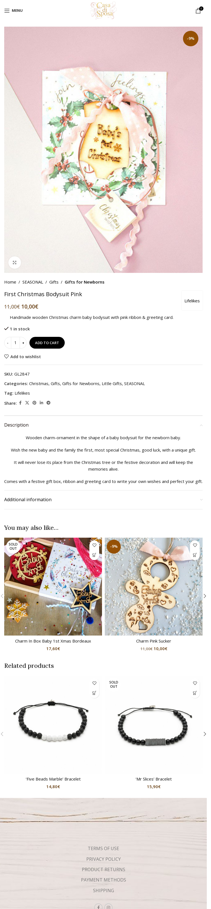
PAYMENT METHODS (103, 880)
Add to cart (47, 342)
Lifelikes (192, 300)
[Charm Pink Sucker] (154, 587)
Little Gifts (112, 383)
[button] (195, 555)
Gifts (54, 282)
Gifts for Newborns (85, 282)
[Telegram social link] (48, 403)
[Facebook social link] (20, 403)
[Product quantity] (15, 343)
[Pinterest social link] (34, 403)
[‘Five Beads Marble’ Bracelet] (53, 725)
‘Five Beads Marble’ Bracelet (53, 779)
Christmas (38, 383)
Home (10, 282)
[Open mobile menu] (13, 10)
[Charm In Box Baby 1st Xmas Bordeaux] (53, 587)
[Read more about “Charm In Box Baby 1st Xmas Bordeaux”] (94, 555)
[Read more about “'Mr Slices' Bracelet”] (195, 693)
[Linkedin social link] (41, 403)
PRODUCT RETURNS (103, 869)
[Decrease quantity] (7, 343)
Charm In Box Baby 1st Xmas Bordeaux (53, 641)
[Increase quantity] (23, 343)
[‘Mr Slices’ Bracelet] (154, 725)
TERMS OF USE (103, 848)
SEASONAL (32, 282)
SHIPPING (103, 890)
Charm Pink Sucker (153, 641)
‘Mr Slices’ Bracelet (154, 779)
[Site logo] (103, 10)
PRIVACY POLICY (103, 859)
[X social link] (27, 403)
